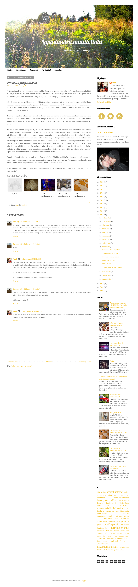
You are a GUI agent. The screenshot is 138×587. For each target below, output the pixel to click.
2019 (102, 186)
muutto (99, 521)
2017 (102, 193)
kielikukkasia (124, 503)
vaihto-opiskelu (113, 550)
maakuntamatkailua (105, 516)
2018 (102, 189)
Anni (15, 259)
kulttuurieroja (119, 508)
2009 (102, 287)
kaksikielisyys (124, 500)
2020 (102, 182)
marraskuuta (106, 221)
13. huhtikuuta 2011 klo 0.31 (30, 222)
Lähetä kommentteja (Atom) (22, 366)
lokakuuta (106, 225)
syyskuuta (106, 229)
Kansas (10, 86)
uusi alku (105, 550)
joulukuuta (106, 218)
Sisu (109, 536)
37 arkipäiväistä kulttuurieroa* (115, 396)
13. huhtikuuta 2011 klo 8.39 (31, 259)
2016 (102, 197)
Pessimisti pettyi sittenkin (111, 253)
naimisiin (111, 521)
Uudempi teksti (13, 362)
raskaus (107, 533)
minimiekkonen (111, 518)
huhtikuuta (106, 247)
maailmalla (125, 514)
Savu (104, 536)
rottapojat (119, 533)
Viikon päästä (106, 264)
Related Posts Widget (86, 202)
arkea (126, 492)
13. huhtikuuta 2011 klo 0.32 (30, 244)
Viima (122, 550)
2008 (102, 291)
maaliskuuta (106, 272)
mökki (105, 521)
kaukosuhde (111, 503)
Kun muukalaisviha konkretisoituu (117, 344)
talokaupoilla (23, 86)
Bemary (16, 222)
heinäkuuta (106, 236)
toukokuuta (106, 243)
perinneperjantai (120, 527)
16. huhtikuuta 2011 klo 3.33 (30, 289)
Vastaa (15, 236)
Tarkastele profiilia (104, 102)
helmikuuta (106, 275)
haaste (120, 495)
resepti (113, 533)
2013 (102, 207)
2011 (102, 215)
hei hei (126, 495)
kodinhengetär (103, 505)
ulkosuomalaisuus (107, 546)
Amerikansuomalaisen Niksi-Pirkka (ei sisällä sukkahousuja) (113, 378)
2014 (102, 204)
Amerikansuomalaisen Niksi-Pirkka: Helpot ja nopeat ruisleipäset (118, 305)
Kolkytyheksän (115, 413)
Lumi (117, 511)
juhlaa (113, 500)
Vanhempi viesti (85, 362)
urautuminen (124, 547)
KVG (127, 508)
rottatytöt (126, 533)
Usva (99, 550)
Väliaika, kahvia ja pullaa (111, 250)
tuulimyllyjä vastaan (120, 541)
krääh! (16, 86)
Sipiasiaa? (58, 70)
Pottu (112, 361)
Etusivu (9, 70)
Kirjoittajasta (21, 70)
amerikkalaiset (115, 492)
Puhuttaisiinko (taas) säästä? (112, 267)
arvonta (99, 495)
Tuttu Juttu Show (105, 132)
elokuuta (105, 232)
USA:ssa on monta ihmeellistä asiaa (116, 324)
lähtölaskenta (102, 513)
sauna (99, 536)
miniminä (125, 518)
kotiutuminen (102, 508)
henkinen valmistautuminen (113, 497)
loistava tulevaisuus (105, 511)
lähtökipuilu (124, 511)
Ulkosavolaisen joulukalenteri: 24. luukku (119, 449)
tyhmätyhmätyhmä (103, 544)
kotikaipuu (124, 505)
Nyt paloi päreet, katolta (110, 257)
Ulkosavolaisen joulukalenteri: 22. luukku (119, 432)
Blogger (83, 581)
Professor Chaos (112, 531)
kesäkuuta (106, 240)
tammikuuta (106, 279)
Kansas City (34, 70)
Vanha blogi (46, 70)
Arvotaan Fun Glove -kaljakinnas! (118, 467)
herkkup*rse (102, 500)
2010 (102, 284)
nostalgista (120, 521)
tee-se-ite (121, 538)
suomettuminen (118, 536)
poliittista (100, 531)
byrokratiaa (107, 495)
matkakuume (119, 516)
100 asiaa (101, 492)
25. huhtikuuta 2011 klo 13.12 (31, 311)
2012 (102, 211)
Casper (115, 495)
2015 (102, 200)
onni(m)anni (111, 524)
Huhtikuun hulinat (108, 260)
